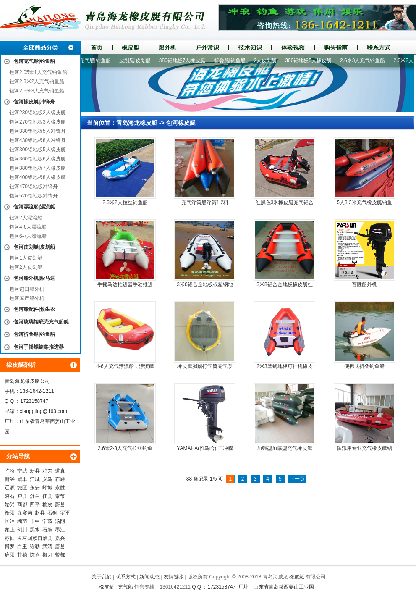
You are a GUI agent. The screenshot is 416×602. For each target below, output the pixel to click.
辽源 (10, 488)
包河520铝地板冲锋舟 (33, 196)
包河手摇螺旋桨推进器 (38, 347)
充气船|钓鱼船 (97, 60)
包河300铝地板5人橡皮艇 (37, 149)
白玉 (22, 546)
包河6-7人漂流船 (28, 236)
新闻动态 (149, 577)
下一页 (297, 479)
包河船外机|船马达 (34, 278)
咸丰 (22, 479)
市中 (35, 521)
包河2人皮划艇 (25, 267)
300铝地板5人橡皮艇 (310, 60)
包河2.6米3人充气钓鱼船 (36, 91)
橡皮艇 (130, 47)
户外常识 (207, 47)
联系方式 (378, 47)
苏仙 (10, 538)
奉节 (60, 496)
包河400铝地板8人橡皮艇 (37, 177)
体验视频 (293, 47)
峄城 (47, 488)
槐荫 (22, 521)
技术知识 (250, 47)
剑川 (22, 530)
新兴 (10, 479)
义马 (47, 479)
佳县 (47, 496)
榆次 (47, 504)
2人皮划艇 (267, 60)
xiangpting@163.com (43, 411)
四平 (35, 504)
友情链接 (174, 577)
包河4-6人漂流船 (28, 227)
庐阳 (10, 555)
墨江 (60, 530)
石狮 (52, 513)
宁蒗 (47, 521)
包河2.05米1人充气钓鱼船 (38, 72)
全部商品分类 (40, 47)
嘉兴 (60, 538)
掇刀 (47, 555)
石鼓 (47, 530)
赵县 (40, 513)
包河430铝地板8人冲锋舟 (37, 140)
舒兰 (35, 496)
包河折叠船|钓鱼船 (34, 334)
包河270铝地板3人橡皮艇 (37, 122)
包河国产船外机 (26, 298)
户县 (22, 496)
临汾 (10, 471)
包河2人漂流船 (25, 218)
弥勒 (35, 546)
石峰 (60, 479)
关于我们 (102, 577)
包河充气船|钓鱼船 (34, 61)
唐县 (60, 546)
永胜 (60, 488)
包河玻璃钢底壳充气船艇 (41, 322)
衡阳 (10, 513)
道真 (60, 471)
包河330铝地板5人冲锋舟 (37, 131)
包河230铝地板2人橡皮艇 (37, 113)
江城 (35, 479)
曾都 (60, 555)
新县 (35, 471)
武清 (47, 546)
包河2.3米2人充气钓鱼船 (36, 81)
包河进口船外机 (26, 289)
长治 (10, 521)
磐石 (10, 496)
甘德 (22, 555)
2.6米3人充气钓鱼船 (364, 60)
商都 (22, 504)
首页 (96, 47)
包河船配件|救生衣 (34, 309)
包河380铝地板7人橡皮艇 (37, 168)
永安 (35, 488)
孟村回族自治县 (34, 538)
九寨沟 (24, 513)
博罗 (10, 546)
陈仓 (35, 555)
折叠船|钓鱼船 (232, 60)
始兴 (10, 504)
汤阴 (60, 521)
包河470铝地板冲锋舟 (33, 186)
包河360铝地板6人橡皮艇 (37, 159)
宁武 (22, 471)
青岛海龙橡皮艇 (136, 122)
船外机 (167, 47)
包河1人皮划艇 (25, 258)
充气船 (125, 587)
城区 (22, 488)
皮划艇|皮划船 (137, 60)
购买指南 (336, 47)
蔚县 (60, 504)
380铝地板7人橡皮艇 (184, 60)
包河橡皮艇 (181, 122)
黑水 (35, 530)
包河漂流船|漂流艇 (34, 207)
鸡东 (47, 471)
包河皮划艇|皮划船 (34, 247)
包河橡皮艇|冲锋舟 (34, 102)
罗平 (65, 513)
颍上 (10, 530)
